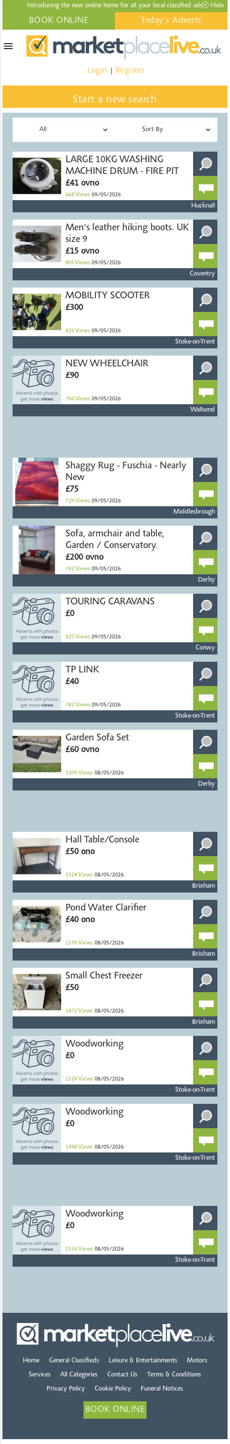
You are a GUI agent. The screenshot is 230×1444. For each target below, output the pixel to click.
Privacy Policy (66, 1389)
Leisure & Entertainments (143, 1361)
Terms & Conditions (174, 1375)
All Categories (79, 1375)
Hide (213, 5)
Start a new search (115, 100)
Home (31, 1361)
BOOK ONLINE (59, 21)
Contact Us (122, 1375)
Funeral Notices (162, 1389)
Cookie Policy (113, 1389)
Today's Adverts (171, 21)
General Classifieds (74, 1361)
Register (130, 71)
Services (39, 1375)
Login (97, 71)
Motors (197, 1361)
